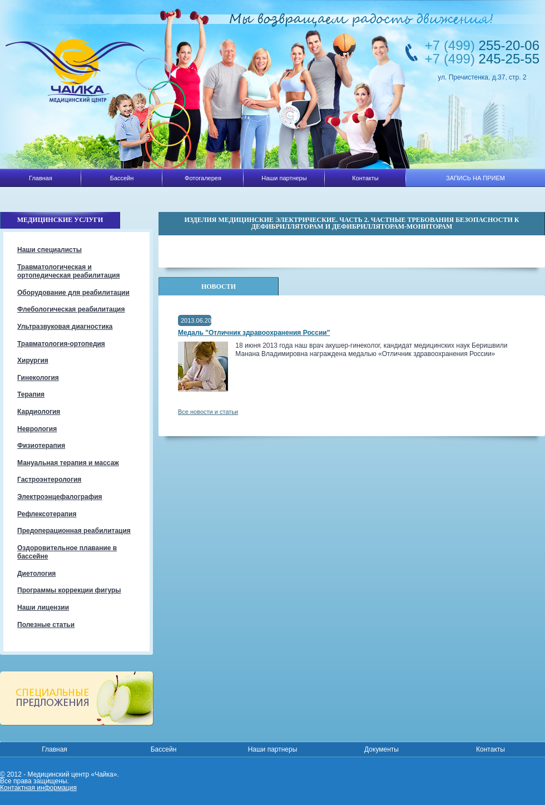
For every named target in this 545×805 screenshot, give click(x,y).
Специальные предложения (76, 698)
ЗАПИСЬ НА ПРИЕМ (475, 178)
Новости (218, 286)
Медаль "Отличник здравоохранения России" (254, 333)
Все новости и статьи (208, 411)
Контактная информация (38, 788)
